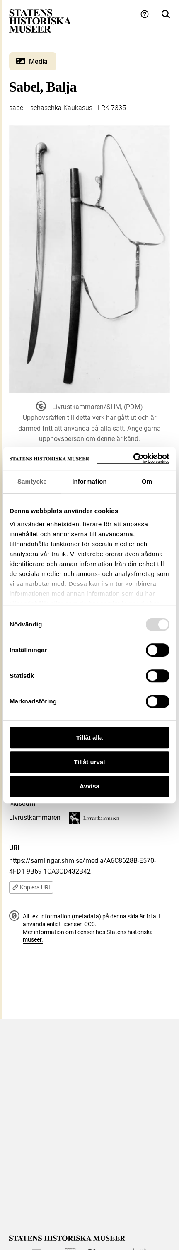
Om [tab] (147, 481)
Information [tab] (89, 481)
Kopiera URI (31, 887)
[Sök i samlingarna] (166, 14)
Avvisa (89, 786)
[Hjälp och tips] (144, 14)
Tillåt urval (89, 762)
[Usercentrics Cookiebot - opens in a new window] (133, 458)
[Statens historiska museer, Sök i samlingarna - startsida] (40, 20)
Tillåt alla (89, 737)
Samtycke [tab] (32, 481)
